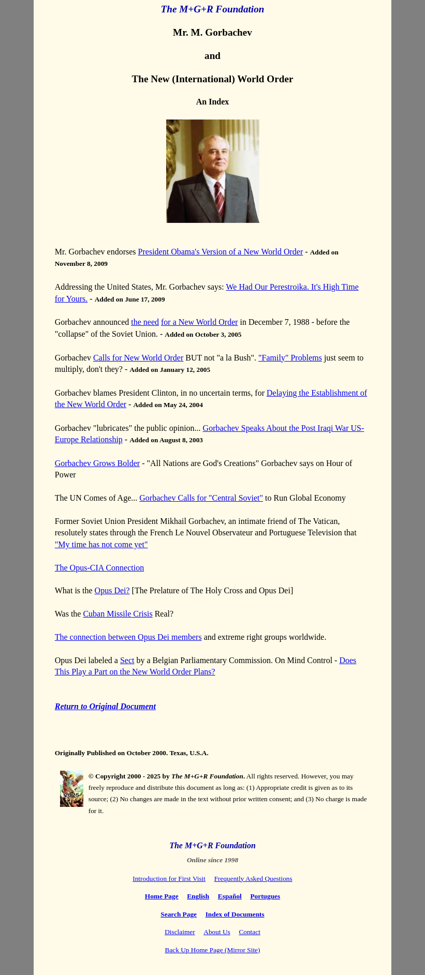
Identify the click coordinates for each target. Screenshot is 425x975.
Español (230, 896)
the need (145, 322)
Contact (249, 932)
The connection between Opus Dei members (128, 637)
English (198, 896)
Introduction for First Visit (169, 878)
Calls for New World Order (138, 357)
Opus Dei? (112, 590)
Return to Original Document (105, 706)
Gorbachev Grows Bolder (97, 463)
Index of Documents (235, 914)
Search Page (178, 914)
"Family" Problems (290, 357)
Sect (127, 660)
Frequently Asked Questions (253, 878)
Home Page (162, 896)
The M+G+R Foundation (212, 845)
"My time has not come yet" (101, 544)
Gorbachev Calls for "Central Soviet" (201, 497)
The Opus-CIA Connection (99, 567)
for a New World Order (199, 322)
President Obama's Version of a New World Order (220, 251)
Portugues (265, 896)
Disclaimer (180, 932)
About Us (216, 932)
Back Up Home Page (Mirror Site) (212, 950)
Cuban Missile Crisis (117, 613)
